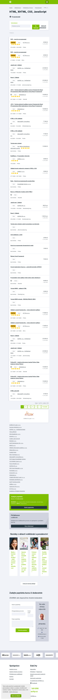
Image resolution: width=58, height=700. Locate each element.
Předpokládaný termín (18, 611)
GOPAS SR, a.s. (13, 466)
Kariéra (11, 676)
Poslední (45, 406)
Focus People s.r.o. (14, 463)
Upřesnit (42, 26)
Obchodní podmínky (35, 678)
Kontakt (11, 679)
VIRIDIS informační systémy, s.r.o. (18, 447)
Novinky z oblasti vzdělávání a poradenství (29, 534)
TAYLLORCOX (12, 432)
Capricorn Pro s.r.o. (14, 486)
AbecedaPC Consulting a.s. (16, 457)
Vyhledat (35, 27)
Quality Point (12, 452)
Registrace (39, 671)
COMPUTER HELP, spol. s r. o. (17, 477)
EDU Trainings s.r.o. (14, 454)
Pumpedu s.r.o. (13, 470)
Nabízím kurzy (13, 669)
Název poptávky (16, 604)
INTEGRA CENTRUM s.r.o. (16, 479)
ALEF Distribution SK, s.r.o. (16, 443)
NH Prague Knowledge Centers (17, 459)
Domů (10, 7)
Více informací (29, 526)
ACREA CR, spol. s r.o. (29, 418)
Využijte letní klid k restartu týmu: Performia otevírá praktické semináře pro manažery (44, 562)
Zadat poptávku (29, 507)
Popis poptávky (16, 619)
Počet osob (29, 611)
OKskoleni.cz (12, 475)
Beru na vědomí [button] (16, 695)
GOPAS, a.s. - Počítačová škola (17, 429)
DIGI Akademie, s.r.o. (14, 434)
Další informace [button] (13, 692)
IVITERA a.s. (33, 696)
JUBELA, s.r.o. (12, 484)
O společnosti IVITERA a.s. (37, 680)
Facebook (33, 683)
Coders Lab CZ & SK (14, 438)
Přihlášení (32, 671)
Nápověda (33, 669)
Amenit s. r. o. (13, 436)
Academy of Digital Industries (17, 491)
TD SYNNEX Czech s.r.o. (15, 461)
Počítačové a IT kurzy (28, 7)
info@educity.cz (42, 634)
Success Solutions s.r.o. (15, 427)
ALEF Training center (14, 482)
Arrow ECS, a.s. (13, 473)
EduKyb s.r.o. (12, 441)
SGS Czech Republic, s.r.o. (16, 468)
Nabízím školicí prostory (15, 671)
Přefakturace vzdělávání (15, 674)
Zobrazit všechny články (29, 583)
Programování (38, 7)
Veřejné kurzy (17, 7)
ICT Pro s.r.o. (12, 489)
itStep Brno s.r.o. (13, 450)
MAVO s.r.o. (12, 445)
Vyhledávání (14, 23)
